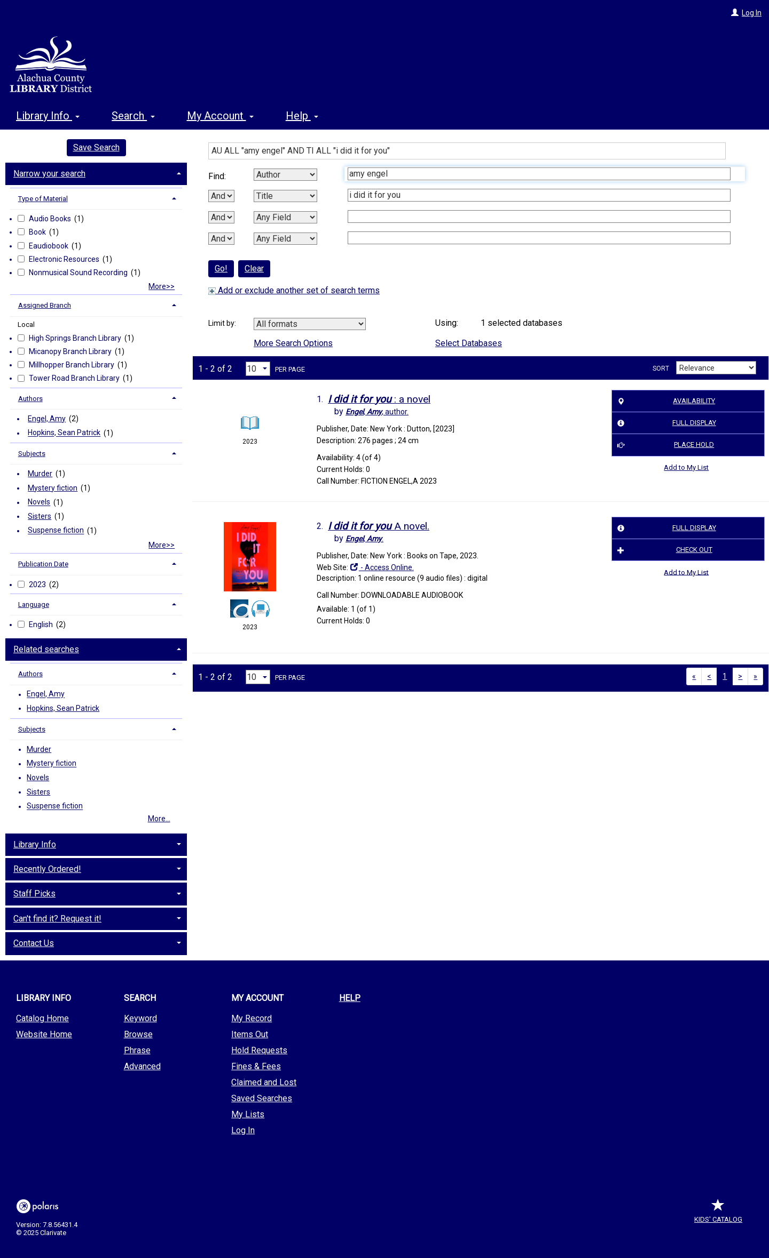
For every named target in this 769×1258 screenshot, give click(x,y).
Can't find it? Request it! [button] (57, 919)
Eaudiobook (49, 246)
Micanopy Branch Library (71, 351)
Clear (254, 268)
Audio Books (51, 218)
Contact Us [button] (33, 943)
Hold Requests (259, 1050)
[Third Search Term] (539, 216)
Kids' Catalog (718, 1214)
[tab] (96, 173)
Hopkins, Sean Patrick (64, 433)
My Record (251, 1018)
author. (377, 411)
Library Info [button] (48, 115)
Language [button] (33, 604)
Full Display (665, 423)
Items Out (249, 1034)
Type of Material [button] (43, 199)
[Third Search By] (285, 217)
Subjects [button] (31, 454)
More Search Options (293, 343)
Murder (40, 473)
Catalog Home (42, 1018)
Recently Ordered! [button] (47, 869)
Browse (138, 1034)
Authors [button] (30, 399)
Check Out (663, 550)
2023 (38, 584)
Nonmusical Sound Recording (79, 272)
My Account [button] (220, 115)
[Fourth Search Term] (539, 237)
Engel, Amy (47, 418)
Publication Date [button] (43, 564)
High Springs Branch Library (76, 338)
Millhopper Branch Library (72, 364)
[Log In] (735, 13)
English (41, 624)
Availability (664, 401)
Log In (752, 13)
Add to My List (686, 467)
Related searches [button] (46, 649)
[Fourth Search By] (285, 239)
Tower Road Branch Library (75, 378)
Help (349, 998)
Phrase (137, 1050)
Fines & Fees (256, 1066)
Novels (39, 502)
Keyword (140, 1018)
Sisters (39, 516)
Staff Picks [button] (34, 893)
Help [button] (302, 115)
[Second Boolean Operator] (221, 217)
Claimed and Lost (263, 1082)
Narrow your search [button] (49, 174)
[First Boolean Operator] (221, 196)
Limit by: (223, 323)
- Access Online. (382, 567)
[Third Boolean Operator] (221, 239)
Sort (661, 368)
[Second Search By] (285, 196)
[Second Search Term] (539, 195)
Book (38, 232)
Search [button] (133, 115)
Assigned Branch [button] (44, 305)
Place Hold (664, 445)
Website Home (44, 1034)
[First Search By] (285, 175)
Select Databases (468, 343)
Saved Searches (261, 1098)
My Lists (247, 1114)
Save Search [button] (96, 147)
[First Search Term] (539, 173)
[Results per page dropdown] (258, 369)
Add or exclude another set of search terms (294, 290)
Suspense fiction (56, 530)
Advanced (142, 1066)
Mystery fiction (52, 488)
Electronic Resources (65, 259)
